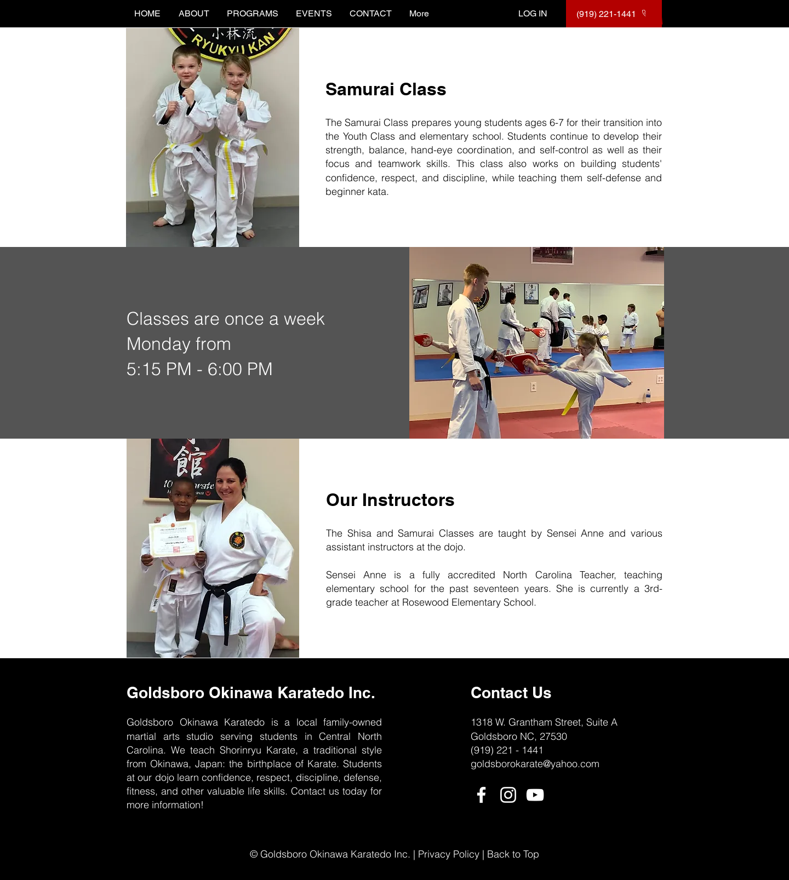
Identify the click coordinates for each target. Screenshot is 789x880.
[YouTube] (535, 795)
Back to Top (513, 854)
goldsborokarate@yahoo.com (535, 763)
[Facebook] (481, 795)
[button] (653, 13)
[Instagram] (508, 795)
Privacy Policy (448, 854)
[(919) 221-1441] (614, 13)
